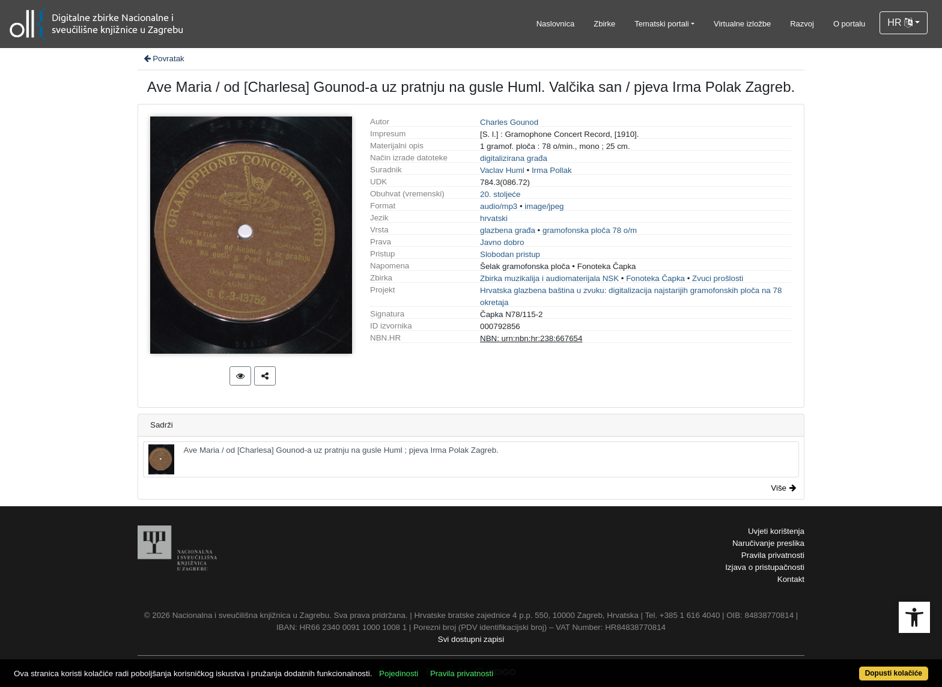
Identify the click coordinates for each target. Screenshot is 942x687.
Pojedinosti (398, 673)
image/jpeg (544, 206)
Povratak (163, 58)
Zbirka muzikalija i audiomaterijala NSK (549, 278)
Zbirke (604, 23)
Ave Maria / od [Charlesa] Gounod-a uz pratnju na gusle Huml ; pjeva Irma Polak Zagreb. (323, 459)
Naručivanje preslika (768, 543)
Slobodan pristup (510, 254)
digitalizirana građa (513, 158)
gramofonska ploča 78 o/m (589, 230)
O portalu (849, 23)
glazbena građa (507, 230)
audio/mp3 (498, 206)
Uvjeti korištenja (776, 531)
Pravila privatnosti (772, 555)
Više (783, 487)
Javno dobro (502, 242)
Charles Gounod (509, 122)
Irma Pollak (552, 170)
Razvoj (802, 23)
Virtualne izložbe (742, 23)
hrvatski (494, 218)
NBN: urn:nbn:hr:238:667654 (531, 338)
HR (900, 22)
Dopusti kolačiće (893, 673)
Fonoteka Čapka (655, 278)
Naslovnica (555, 23)
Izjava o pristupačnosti (764, 567)
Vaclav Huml (502, 170)
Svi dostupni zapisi (471, 639)
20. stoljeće (500, 194)
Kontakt (790, 579)
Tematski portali (661, 23)
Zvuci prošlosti (717, 278)
